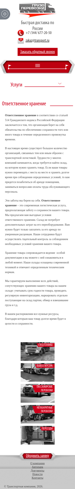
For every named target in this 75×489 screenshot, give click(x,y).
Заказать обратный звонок (37, 52)
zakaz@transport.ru (37, 41)
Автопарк (37, 466)
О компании (37, 463)
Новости (37, 474)
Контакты (37, 477)
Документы (37, 470)
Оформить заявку (37, 456)
